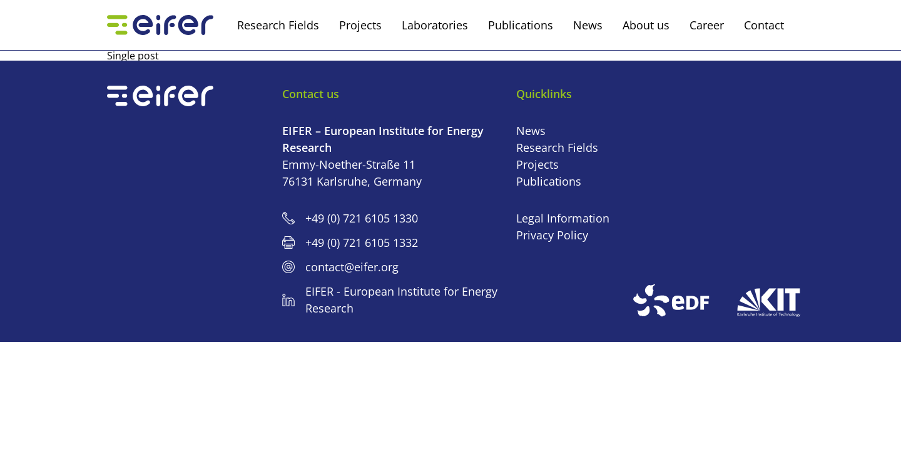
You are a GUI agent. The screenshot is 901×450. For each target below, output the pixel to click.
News (531, 130)
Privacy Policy (552, 235)
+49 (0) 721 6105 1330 (361, 218)
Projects (537, 164)
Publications (548, 181)
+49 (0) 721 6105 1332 (361, 242)
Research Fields (557, 147)
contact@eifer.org (352, 266)
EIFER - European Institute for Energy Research (401, 300)
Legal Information (562, 218)
